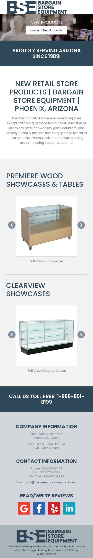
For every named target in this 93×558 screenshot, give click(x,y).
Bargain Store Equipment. (42, 546)
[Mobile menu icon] (81, 7)
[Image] (46, 226)
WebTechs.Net (46, 554)
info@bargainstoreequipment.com (51, 482)
